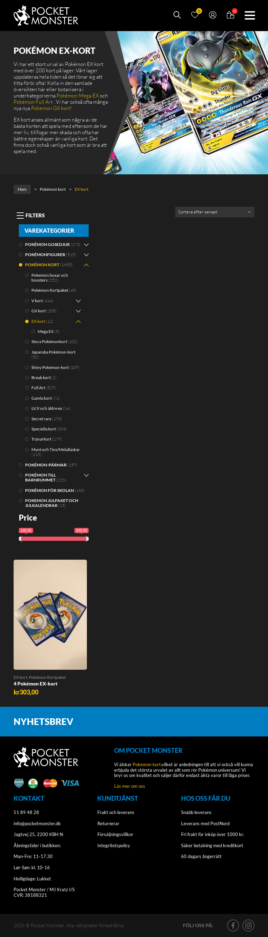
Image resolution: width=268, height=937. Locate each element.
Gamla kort (41, 398)
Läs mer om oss (129, 786)
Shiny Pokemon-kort (50, 367)
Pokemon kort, (147, 764)
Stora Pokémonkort (49, 341)
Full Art (38, 387)
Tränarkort (41, 439)
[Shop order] (215, 212)
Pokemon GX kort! (51, 108)
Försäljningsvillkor (115, 834)
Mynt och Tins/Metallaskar (55, 449)
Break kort (41, 377)
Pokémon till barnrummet (40, 477)
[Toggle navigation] (31, 215)
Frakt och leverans (115, 812)
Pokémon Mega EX (78, 95)
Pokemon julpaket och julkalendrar (51, 503)
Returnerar (108, 823)
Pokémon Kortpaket (49, 290)
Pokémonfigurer (45, 254)
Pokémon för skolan (49, 490)
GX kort (38, 310)
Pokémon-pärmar (46, 464)
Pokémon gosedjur (47, 244)
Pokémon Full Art (33, 102)
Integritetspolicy (113, 845)
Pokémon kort (53, 189)
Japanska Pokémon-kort (53, 352)
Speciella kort (43, 428)
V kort (37, 300)
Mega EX (46, 331)
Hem (22, 189)
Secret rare (41, 418)
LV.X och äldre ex (46, 408)
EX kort (38, 321)
